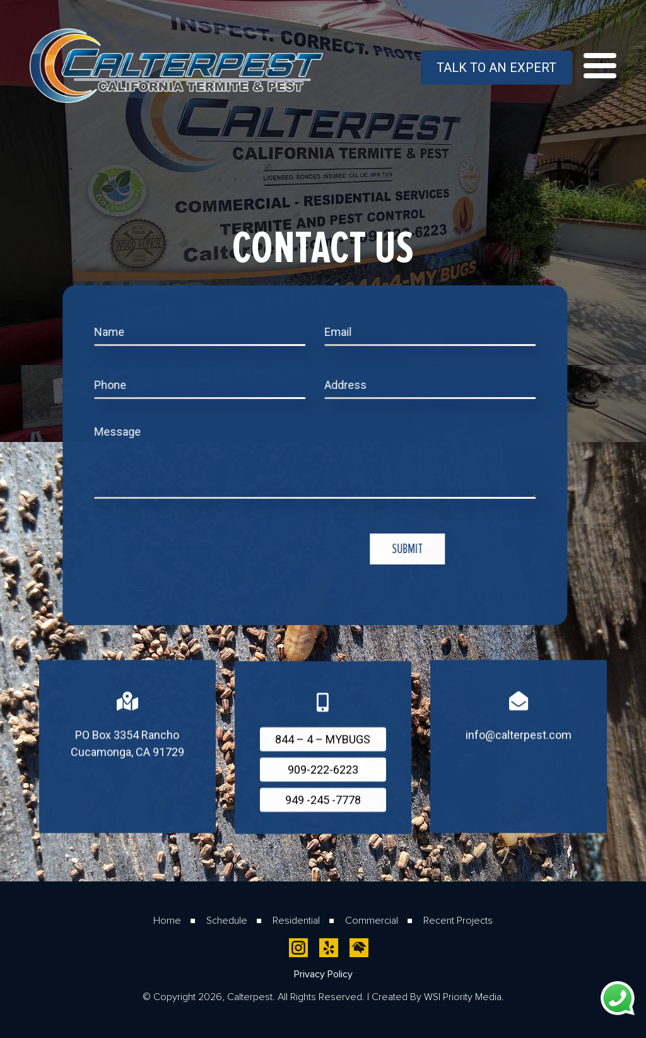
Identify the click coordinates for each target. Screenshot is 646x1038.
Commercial (371, 920)
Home (167, 920)
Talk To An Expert (496, 67)
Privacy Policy (323, 974)
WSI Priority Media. (464, 997)
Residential (296, 920)
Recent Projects (458, 920)
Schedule (226, 920)
